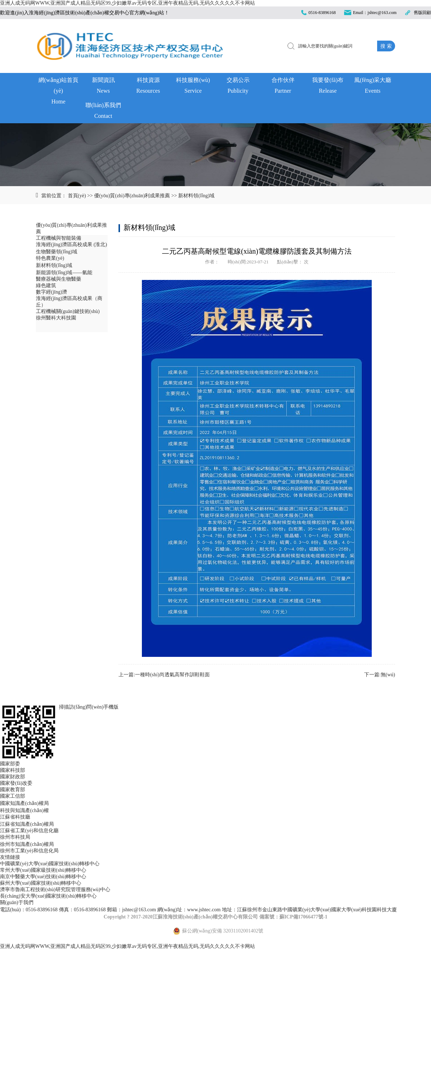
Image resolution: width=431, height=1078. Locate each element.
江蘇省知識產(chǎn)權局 (27, 824)
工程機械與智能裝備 (58, 238)
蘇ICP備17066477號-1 (303, 917)
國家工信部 (12, 796)
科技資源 (148, 86)
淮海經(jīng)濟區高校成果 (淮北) (71, 244)
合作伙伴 (282, 86)
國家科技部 (12, 770)
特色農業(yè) (50, 258)
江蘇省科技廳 (15, 817)
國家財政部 (12, 776)
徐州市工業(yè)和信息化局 (29, 850)
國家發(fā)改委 (16, 783)
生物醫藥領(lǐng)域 (56, 251)
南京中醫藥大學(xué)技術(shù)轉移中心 (43, 876)
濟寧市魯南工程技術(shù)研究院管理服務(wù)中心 (55, 889)
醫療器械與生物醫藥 (58, 279)
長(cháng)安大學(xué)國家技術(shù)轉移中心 (48, 896)
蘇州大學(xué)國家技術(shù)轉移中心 (40, 883)
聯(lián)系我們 (103, 111)
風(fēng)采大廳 (372, 86)
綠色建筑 (46, 285)
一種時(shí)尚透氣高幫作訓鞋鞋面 (172, 674)
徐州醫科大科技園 (56, 318)
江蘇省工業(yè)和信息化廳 (29, 830)
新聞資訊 (103, 86)
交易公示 (238, 86)
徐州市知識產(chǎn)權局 (27, 844)
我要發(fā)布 (327, 86)
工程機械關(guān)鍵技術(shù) (67, 311)
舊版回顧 (422, 12)
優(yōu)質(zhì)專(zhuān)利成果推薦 (132, 195)
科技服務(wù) (193, 86)
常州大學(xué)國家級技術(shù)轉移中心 (43, 870)
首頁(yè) (77, 195)
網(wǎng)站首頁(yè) (58, 87)
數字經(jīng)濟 (51, 292)
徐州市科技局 (15, 837)
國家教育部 (12, 789)
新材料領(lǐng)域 (196, 195)
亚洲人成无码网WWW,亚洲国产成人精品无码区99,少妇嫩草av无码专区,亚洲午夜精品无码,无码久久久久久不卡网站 (127, 3)
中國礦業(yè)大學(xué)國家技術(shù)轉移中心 (49, 863)
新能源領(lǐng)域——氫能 (64, 272)
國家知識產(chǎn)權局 (24, 803)
